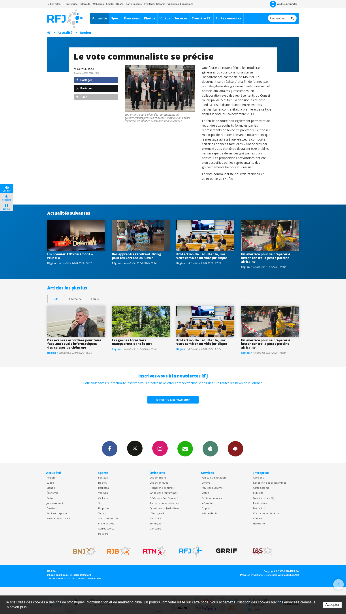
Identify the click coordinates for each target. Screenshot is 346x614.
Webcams (98, 4)
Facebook (109, 448)
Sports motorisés (108, 518)
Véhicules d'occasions (180, 4)
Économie (52, 492)
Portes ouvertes (228, 18)
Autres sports (106, 528)
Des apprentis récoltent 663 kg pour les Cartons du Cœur (136, 256)
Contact (257, 518)
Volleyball (103, 492)
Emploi (110, 4)
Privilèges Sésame (154, 4)
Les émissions (158, 477)
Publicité (258, 492)
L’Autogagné (157, 513)
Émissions (132, 18)
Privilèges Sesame (212, 487)
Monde (51, 487)
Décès (119, 4)
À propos (258, 477)
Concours (155, 528)
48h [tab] (56, 298)
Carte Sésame (134, 4)
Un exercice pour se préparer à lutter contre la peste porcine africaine (265, 258)
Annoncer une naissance (164, 503)
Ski (100, 503)
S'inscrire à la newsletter (173, 399)
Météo (205, 492)
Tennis (102, 513)
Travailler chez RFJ (263, 498)
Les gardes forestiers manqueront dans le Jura (132, 342)
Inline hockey (106, 523)
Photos (149, 18)
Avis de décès (209, 513)
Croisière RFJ (201, 18)
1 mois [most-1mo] (94, 298)
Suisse (50, 482)
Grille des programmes (163, 492)
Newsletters (185, 448)
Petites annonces (211, 498)
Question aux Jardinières (164, 508)
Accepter (332, 604)
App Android (235, 448)
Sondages (155, 523)
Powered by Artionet (251, 575)
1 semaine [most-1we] (75, 298)
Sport (115, 18)
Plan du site (94, 578)
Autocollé (155, 518)
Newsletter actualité (58, 518)
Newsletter (259, 523)
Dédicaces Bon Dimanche (165, 498)
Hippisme (103, 508)
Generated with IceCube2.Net (282, 575)
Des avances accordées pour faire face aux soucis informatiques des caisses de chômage (74, 344)
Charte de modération (266, 513)
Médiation (259, 508)
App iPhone (210, 448)
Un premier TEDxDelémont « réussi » (70, 256)
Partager (84, 80)
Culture (51, 498)
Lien (81, 97)
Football (103, 477)
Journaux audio (55, 503)
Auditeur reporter (57, 513)
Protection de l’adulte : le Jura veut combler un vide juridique (201, 256)
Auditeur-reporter (283, 4)
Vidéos (165, 18)
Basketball (104, 487)
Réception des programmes (269, 482)
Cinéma (206, 482)
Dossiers (51, 508)
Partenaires (260, 503)
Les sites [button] (54, 4)
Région (85, 32)
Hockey (102, 482)
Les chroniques (159, 482)
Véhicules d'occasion (213, 477)
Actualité (99, 18)
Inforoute (85, 4)
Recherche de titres (161, 487)
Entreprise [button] (70, 4)
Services (181, 18)
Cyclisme (103, 498)
